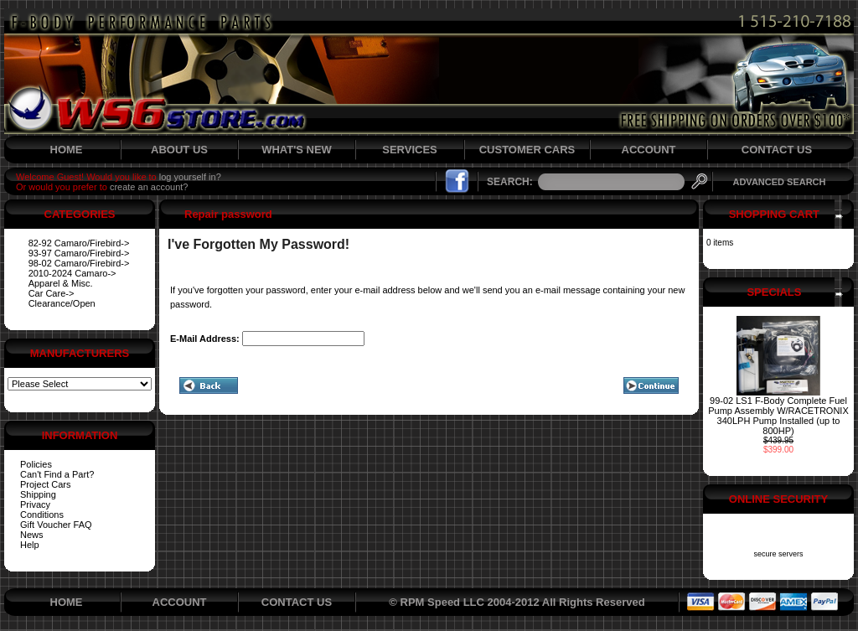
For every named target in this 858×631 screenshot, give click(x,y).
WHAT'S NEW (296, 149)
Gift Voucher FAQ (56, 525)
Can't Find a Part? (57, 474)
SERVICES (409, 149)
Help (29, 545)
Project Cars (45, 484)
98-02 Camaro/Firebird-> (79, 263)
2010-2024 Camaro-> (72, 273)
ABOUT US (179, 149)
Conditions (42, 514)
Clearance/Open (62, 303)
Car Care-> (51, 293)
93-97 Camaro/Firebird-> (79, 253)
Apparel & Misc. (60, 283)
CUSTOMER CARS (527, 149)
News (32, 535)
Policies (36, 464)
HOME (66, 149)
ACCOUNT (649, 149)
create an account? (149, 187)
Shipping (38, 494)
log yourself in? (190, 177)
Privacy (35, 504)
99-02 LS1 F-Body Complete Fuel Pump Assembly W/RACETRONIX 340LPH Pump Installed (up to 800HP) (778, 416)
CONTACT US (777, 149)
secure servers (778, 554)
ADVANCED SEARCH (778, 182)
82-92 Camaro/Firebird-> (79, 243)
